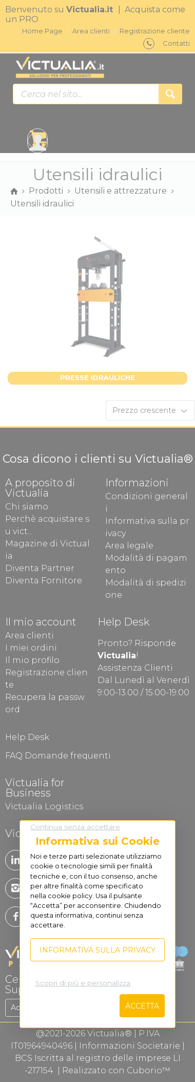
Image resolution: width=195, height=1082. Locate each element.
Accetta (142, 1006)
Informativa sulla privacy (97, 950)
